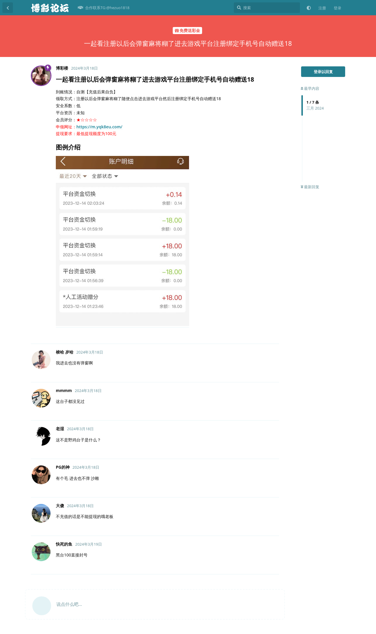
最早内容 (310, 88)
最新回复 (310, 186)
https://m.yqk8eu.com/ (99, 127)
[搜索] (267, 7)
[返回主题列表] (7, 7)
